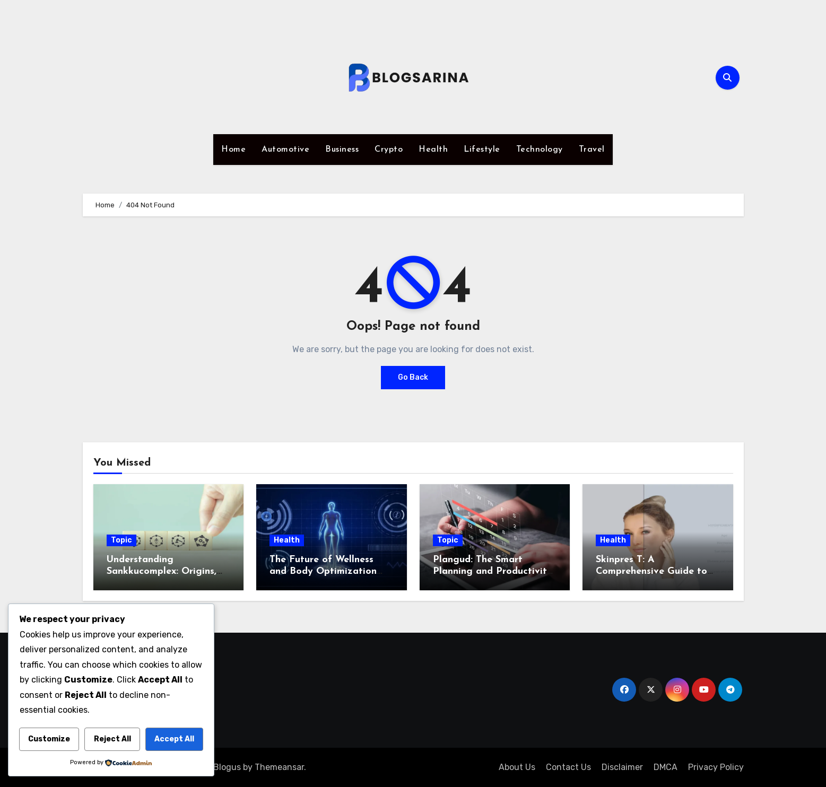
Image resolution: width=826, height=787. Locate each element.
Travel (592, 149)
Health (433, 149)
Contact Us (568, 767)
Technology (539, 149)
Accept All (174, 739)
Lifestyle (482, 149)
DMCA (665, 767)
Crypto (389, 149)
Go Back (413, 377)
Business (342, 149)
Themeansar (279, 767)
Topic (121, 540)
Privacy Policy (716, 767)
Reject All (112, 739)
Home (233, 149)
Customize (49, 739)
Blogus (227, 767)
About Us (517, 767)
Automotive (285, 149)
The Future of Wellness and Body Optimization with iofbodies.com (323, 571)
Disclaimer (622, 767)
